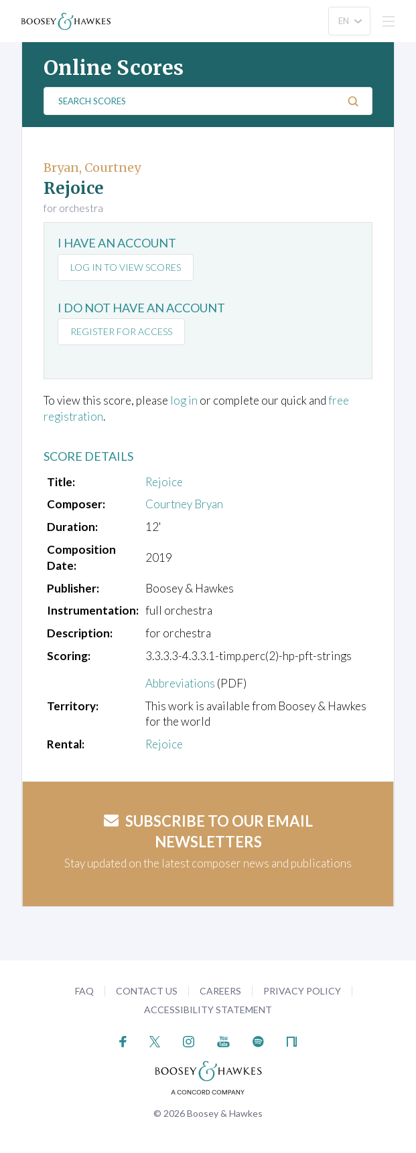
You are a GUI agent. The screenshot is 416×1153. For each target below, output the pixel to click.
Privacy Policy (302, 991)
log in (184, 400)
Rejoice (164, 482)
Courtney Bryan (184, 504)
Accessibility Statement (208, 1009)
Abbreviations (180, 683)
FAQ (84, 991)
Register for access (121, 331)
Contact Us (147, 991)
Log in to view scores (125, 267)
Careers (220, 991)
